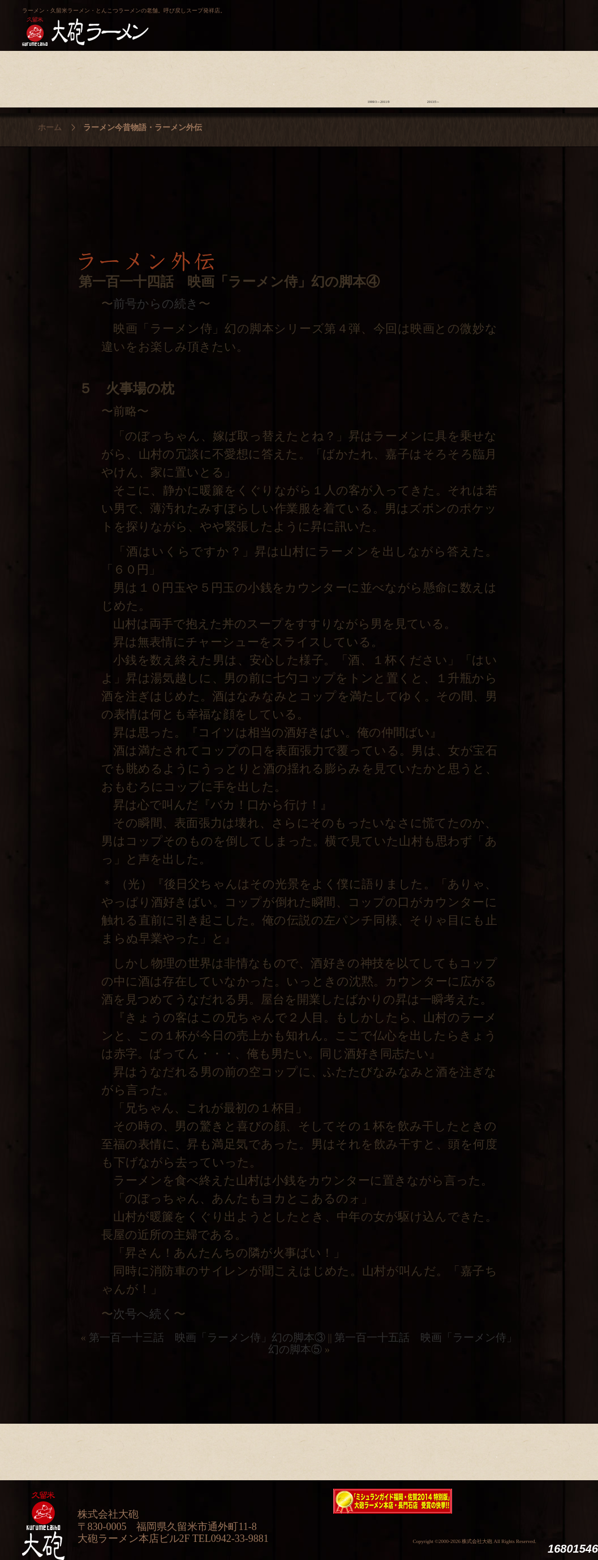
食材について (159, 76)
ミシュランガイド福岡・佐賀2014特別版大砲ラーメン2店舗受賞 (392, 1501)
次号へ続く (143, 1314)
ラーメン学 (323, 76)
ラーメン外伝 (433, 76)
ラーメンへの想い (104, 76)
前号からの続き (156, 304)
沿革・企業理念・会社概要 (543, 1449)
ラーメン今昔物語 (378, 76)
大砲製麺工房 (347, 20)
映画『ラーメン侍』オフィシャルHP (517, 1501)
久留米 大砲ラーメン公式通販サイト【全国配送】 (473, 20)
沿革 (543, 76)
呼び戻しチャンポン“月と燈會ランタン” (249, 20)
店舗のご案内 (214, 76)
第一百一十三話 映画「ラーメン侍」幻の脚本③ (207, 1337)
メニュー (269, 76)
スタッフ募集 (488, 76)
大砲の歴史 (49, 76)
